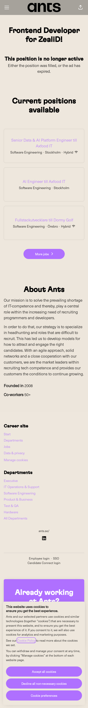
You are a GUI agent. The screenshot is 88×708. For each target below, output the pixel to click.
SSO (56, 558)
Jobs (7, 446)
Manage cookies (16, 459)
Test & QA (11, 505)
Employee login (39, 558)
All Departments (15, 518)
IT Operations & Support (21, 486)
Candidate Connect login (44, 562)
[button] (80, 7)
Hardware (11, 511)
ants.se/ (44, 530)
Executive (11, 480)
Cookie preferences (44, 695)
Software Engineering (19, 493)
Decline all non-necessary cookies (44, 683)
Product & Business (18, 499)
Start (7, 433)
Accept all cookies (44, 671)
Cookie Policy (26, 640)
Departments (13, 440)
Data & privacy (14, 452)
